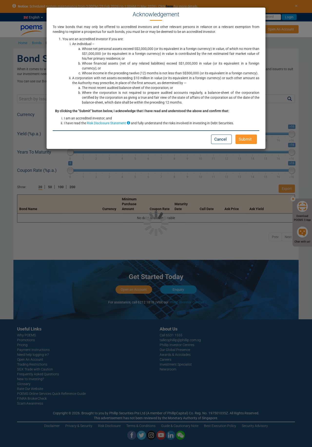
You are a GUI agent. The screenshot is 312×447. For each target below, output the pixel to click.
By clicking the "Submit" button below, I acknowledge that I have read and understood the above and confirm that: (142, 111)
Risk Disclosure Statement (108, 123)
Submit (245, 139)
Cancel (220, 139)
